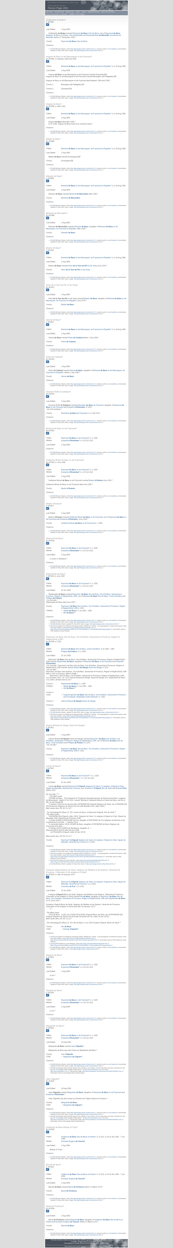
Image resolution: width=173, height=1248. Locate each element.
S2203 (53, 626)
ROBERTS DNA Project (76, 14)
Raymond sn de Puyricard (75, 438)
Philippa (54, 598)
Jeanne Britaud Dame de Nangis (85, 667)
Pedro (75, 338)
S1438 (53, 49)
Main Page (49, 12)
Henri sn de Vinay (82, 266)
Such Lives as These (107, 12)
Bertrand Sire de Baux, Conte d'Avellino (102, 596)
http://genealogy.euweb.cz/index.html (82, 49)
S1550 (53, 1068)
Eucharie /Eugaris (72, 1141)
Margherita (72, 1057)
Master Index (70, 12)
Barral (76, 1187)
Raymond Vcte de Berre (86, 33)
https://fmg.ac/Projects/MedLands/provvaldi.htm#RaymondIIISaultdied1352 (74, 862)
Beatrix (90, 298)
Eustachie (76, 407)
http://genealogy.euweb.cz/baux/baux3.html (87, 50)
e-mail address (112, 49)
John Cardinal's (77, 1246)
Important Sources (93, 12)
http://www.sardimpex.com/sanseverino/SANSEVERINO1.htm (102, 1071)
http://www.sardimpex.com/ (93, 1069)
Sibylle (69, 611)
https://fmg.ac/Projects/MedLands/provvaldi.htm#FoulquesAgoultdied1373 (73, 940)
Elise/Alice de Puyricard (90, 405)
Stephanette (65, 661)
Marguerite (75, 1092)
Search (84, 12)
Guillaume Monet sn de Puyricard (86, 517)
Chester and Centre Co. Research (57, 14)
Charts (78, 12)
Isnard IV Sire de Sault (99, 788)
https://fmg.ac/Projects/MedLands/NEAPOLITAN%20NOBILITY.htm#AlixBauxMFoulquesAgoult (80, 629)
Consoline (68, 886)
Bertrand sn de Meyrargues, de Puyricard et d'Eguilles (86, 66)
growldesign (105, 1246)
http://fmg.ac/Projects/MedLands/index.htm (80, 627)
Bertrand (78, 194)
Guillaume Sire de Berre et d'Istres (78, 1137)
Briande (121, 788)
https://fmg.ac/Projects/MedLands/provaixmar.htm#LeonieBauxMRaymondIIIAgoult (76, 856)
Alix (68, 613)
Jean (77, 1046)
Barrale (77, 1220)
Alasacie (81, 226)
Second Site (84, 1246)
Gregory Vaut (82, 1241)
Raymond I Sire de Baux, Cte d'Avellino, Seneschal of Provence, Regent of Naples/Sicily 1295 (83, 740)
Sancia (76, 370)
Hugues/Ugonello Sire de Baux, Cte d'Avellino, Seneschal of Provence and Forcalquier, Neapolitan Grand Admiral (94, 696)
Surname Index (59, 12)
